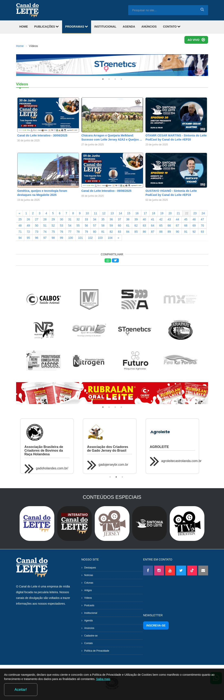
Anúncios (89, 628)
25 (20, 219)
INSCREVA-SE (156, 625)
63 (144, 225)
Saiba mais (136, 690)
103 (100, 237)
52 (53, 225)
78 (78, 231)
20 (170, 213)
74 (45, 231)
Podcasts (89, 605)
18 (153, 213)
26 (28, 219)
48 (20, 225)
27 (36, 219)
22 (186, 213)
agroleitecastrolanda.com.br (181, 461)
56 (86, 225)
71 (20, 231)
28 (45, 219)
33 (86, 219)
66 (169, 225)
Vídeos (88, 597)
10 (87, 213)
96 (36, 237)
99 (61, 237)
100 (70, 237)
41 (152, 219)
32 (78, 219)
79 (86, 231)
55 (78, 225)
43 (169, 219)
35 (103, 219)
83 (119, 231)
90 (177, 231)
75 (53, 231)
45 (185, 219)
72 (28, 231)
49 (28, 225)
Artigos (88, 590)
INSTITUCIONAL (105, 26)
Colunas (88, 582)
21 (178, 213)
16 (137, 213)
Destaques (90, 567)
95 (28, 237)
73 (36, 231)
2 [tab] (109, 79)
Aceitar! (203, 690)
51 (45, 225)
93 (202, 231)
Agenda (88, 620)
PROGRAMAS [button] (76, 26)
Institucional (90, 613)
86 (144, 231)
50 (36, 225)
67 (177, 225)
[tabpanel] (112, 65)
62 (136, 225)
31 (69, 219)
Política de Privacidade (96, 650)
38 (127, 219)
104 (110, 237)
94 (20, 237)
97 (45, 237)
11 (95, 213)
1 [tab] (103, 79)
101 (80, 237)
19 (162, 213)
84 (127, 231)
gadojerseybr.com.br (113, 464)
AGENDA (129, 26)
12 (104, 213)
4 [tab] (121, 79)
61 (127, 225)
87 (152, 231)
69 (194, 225)
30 (61, 219)
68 (185, 225)
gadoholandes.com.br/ (52, 468)
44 (177, 219)
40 (144, 219)
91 (185, 231)
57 (94, 225)
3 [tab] (115, 79)
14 (120, 213)
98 (53, 237)
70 (202, 225)
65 (161, 225)
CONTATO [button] (172, 26)
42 (161, 219)
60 (119, 225)
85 (136, 231)
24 (203, 213)
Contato (88, 643)
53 (61, 225)
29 (53, 219)
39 (136, 219)
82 (111, 231)
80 (94, 231)
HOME (23, 26)
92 (194, 231)
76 (61, 231)
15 (128, 213)
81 (103, 231)
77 (69, 231)
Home (20, 46)
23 (195, 213)
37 (119, 219)
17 (145, 213)
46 (194, 219)
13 (112, 213)
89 (169, 231)
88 (161, 231)
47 (202, 219)
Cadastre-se (91, 635)
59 (111, 225)
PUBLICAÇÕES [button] (46, 26)
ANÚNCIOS (149, 26)
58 (103, 225)
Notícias (88, 575)
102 (90, 237)
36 (111, 219)
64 (152, 225)
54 (69, 225)
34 (94, 219)
